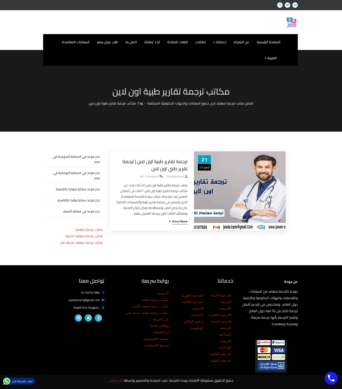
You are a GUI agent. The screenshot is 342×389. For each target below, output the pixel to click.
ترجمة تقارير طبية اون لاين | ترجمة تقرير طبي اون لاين (154, 165)
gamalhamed (175, 176)
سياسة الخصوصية (156, 338)
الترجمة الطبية (220, 360)
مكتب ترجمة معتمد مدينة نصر (81, 242)
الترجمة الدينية (221, 321)
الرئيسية (163, 293)
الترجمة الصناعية (225, 344)
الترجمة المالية (192, 301)
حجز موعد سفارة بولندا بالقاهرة (78, 200)
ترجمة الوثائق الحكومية (193, 324)
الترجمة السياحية (225, 331)
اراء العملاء (161, 332)
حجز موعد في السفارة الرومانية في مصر (76, 175)
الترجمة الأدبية (221, 295)
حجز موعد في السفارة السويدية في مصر (76, 159)
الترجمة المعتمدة (197, 311)
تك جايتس (116, 380)
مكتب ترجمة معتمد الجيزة (84, 236)
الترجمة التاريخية (225, 305)
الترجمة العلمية (220, 353)
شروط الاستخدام (157, 345)
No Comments (149, 176)
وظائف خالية (159, 325)
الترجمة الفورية (192, 295)
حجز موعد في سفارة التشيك (81, 211)
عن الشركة (161, 319)
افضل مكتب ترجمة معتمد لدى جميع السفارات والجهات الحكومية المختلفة (200, 103)
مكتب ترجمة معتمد (89, 229)
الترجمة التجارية (219, 314)
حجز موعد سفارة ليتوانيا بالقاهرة (78, 189)
